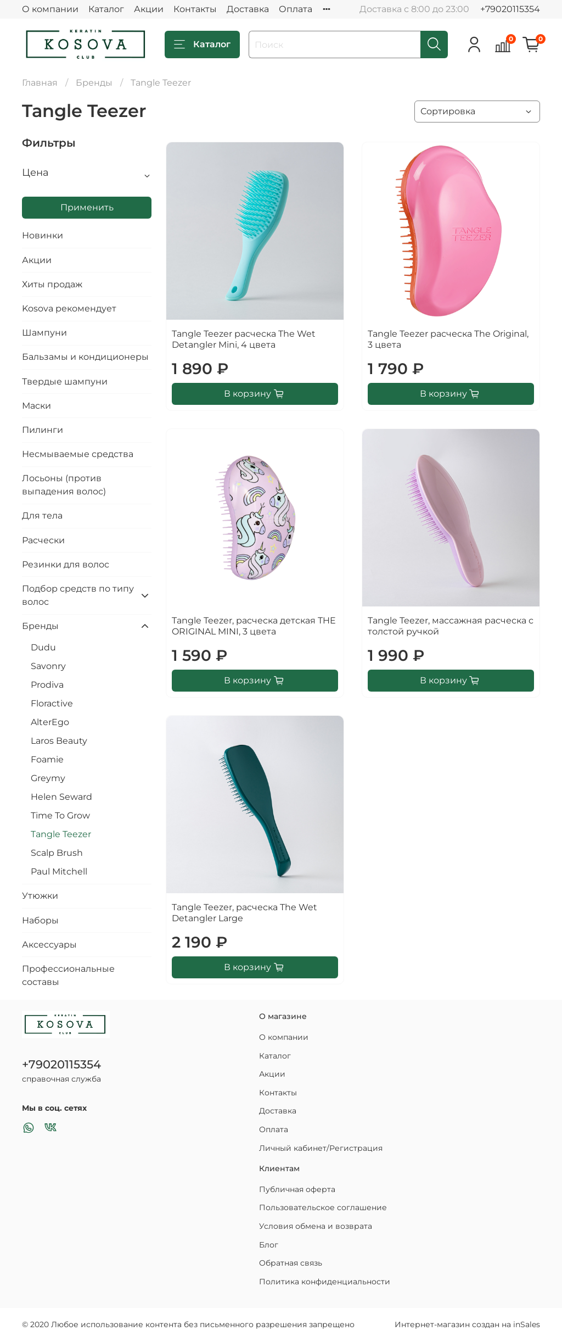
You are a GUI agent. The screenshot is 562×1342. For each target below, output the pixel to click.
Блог (268, 1245)
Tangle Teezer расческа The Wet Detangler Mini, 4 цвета (244, 339)
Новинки (42, 235)
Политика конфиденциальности (324, 1282)
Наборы (40, 920)
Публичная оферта (297, 1189)
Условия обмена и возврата (315, 1226)
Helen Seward (61, 797)
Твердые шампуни (65, 381)
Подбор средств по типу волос (78, 595)
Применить (87, 207)
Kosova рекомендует (69, 308)
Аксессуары (49, 944)
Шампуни (44, 332)
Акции (149, 9)
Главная (40, 82)
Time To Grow (60, 815)
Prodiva (47, 685)
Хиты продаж (52, 284)
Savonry (48, 666)
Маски (36, 405)
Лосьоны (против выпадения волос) (64, 485)
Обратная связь (290, 1263)
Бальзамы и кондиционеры (85, 357)
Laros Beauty (59, 741)
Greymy (48, 778)
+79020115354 (510, 9)
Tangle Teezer (61, 834)
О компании (50, 9)
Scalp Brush (57, 853)
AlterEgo (50, 722)
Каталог (106, 9)
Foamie (47, 759)
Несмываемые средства (77, 454)
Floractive (52, 703)
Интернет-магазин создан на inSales (467, 1324)
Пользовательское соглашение (323, 1207)
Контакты (195, 9)
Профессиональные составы (68, 975)
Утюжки (40, 895)
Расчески (43, 540)
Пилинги (42, 430)
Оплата (295, 9)
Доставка (248, 9)
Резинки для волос (65, 564)
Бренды (94, 82)
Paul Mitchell (59, 871)
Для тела (42, 515)
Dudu (43, 647)
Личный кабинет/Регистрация (321, 1148)
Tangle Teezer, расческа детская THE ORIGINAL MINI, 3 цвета (254, 626)
